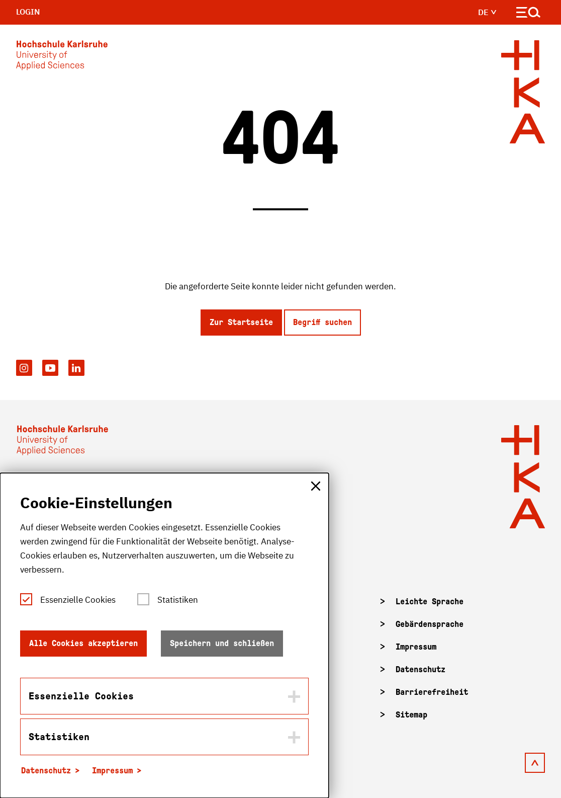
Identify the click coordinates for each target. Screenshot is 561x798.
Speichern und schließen (222, 643)
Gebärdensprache (429, 624)
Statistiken (177, 599)
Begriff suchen (322, 322)
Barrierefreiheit (432, 692)
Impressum (416, 647)
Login (28, 12)
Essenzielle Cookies (78, 599)
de (487, 12)
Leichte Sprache (429, 601)
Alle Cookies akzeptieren (83, 643)
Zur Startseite (241, 322)
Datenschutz (420, 669)
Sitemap (411, 715)
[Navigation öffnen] (528, 14)
